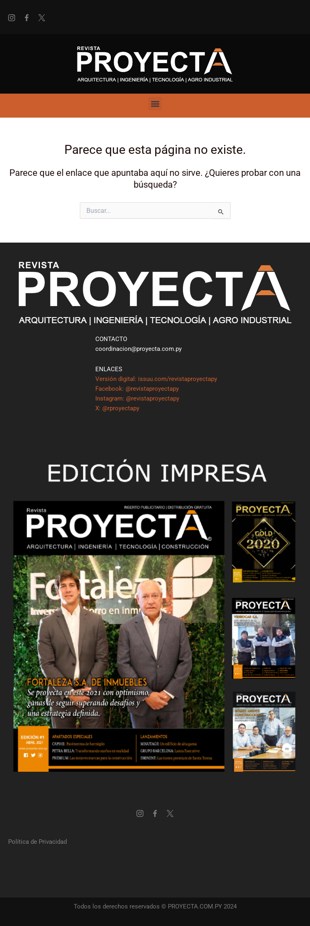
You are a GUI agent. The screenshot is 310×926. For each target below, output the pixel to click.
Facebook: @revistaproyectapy (137, 388)
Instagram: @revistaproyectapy (137, 398)
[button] (155, 103)
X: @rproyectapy (117, 408)
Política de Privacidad (37, 841)
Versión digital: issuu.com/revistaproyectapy (156, 379)
